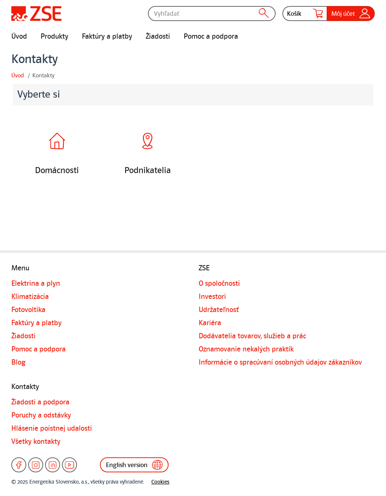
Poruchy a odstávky (41, 415)
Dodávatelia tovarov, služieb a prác (252, 336)
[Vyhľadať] (212, 13)
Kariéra (210, 323)
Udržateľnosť (219, 310)
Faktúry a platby (107, 36)
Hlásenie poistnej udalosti (51, 428)
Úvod (19, 36)
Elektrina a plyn (35, 283)
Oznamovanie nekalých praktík (246, 349)
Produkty (54, 36)
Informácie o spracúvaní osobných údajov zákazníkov (280, 362)
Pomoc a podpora (211, 36)
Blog (18, 362)
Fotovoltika (28, 310)
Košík (305, 13)
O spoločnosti (219, 283)
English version (134, 465)
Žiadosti (158, 36)
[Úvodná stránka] (36, 13)
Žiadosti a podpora (40, 402)
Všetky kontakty (35, 441)
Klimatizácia (30, 296)
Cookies (160, 482)
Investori (212, 296)
